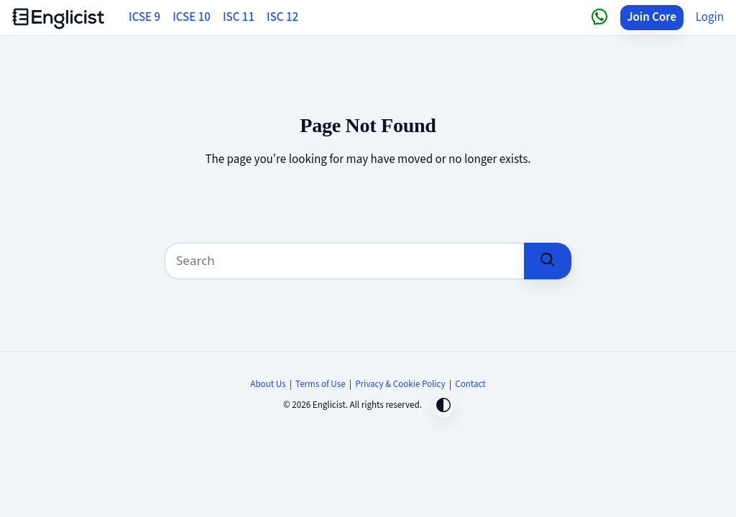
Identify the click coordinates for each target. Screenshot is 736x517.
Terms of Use (320, 384)
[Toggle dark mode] (443, 407)
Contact (470, 384)
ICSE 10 (191, 17)
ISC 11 (238, 17)
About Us (267, 384)
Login (710, 17)
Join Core (651, 17)
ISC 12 (282, 17)
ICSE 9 (144, 17)
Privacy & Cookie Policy (400, 384)
